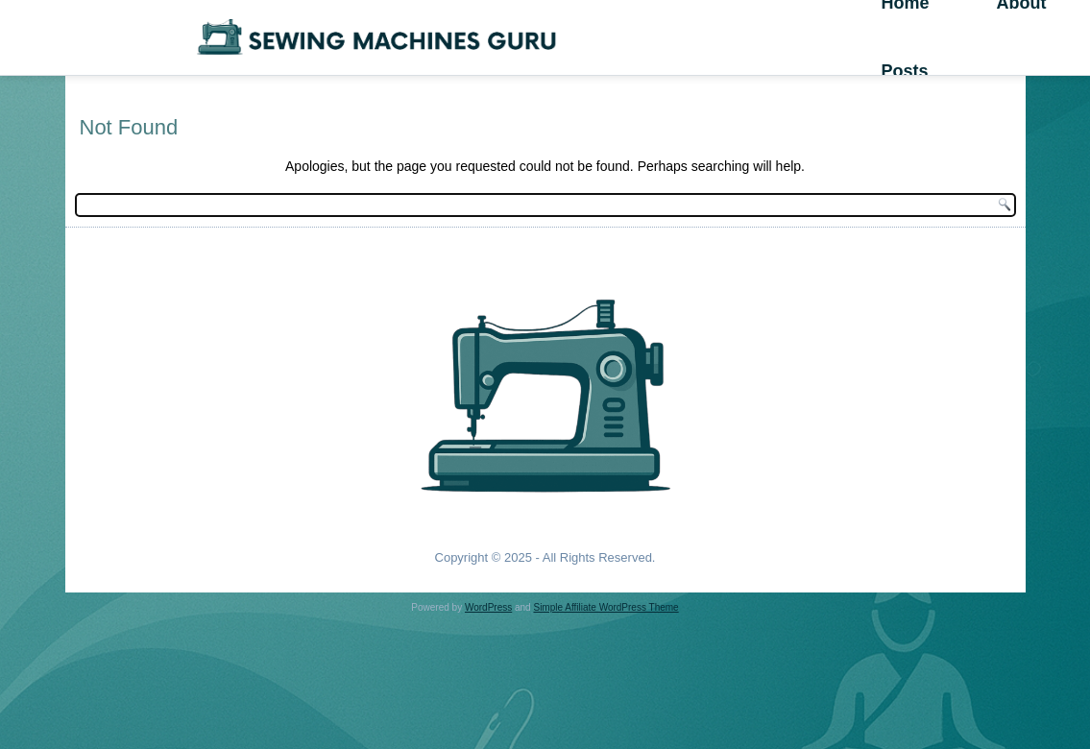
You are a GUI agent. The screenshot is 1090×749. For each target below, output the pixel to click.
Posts (904, 71)
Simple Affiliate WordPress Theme (605, 607)
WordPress (488, 607)
